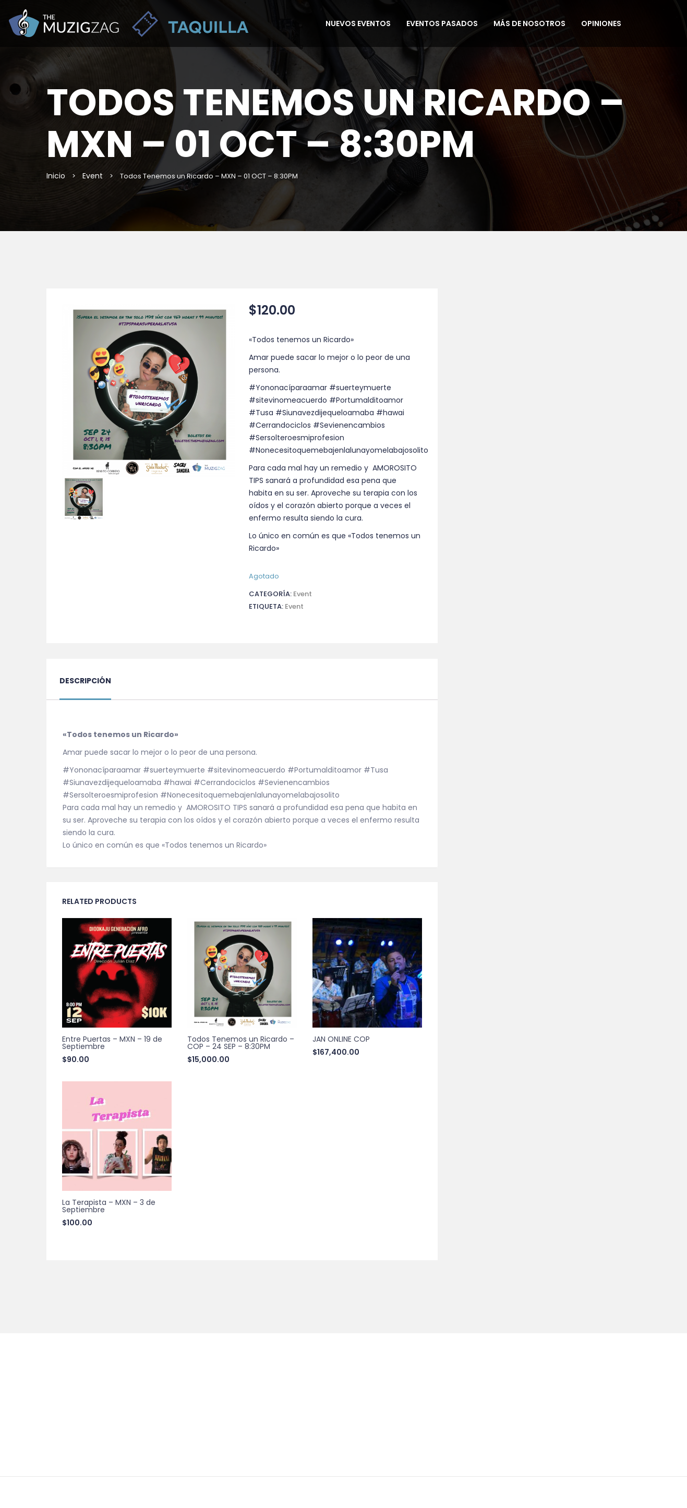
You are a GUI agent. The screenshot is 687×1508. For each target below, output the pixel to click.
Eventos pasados (442, 23)
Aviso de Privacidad (391, 1431)
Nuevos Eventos (358, 23)
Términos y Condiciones (305, 1431)
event (294, 606)
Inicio (55, 176)
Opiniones (601, 23)
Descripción (85, 680)
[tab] (85, 687)
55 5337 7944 (343, 1378)
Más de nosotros (529, 23)
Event (92, 176)
